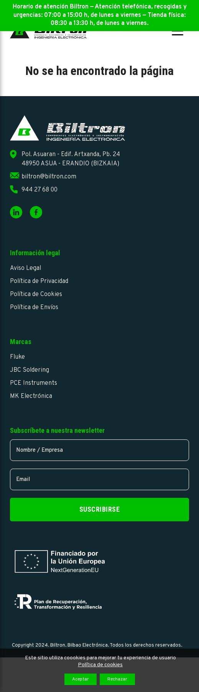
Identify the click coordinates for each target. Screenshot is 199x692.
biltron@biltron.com (48, 177)
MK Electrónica (31, 396)
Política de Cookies (36, 294)
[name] (99, 450)
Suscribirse (99, 509)
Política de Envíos (34, 307)
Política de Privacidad (39, 281)
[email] (99, 479)
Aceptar (80, 679)
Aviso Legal (25, 268)
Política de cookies (100, 665)
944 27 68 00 (39, 190)
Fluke (17, 357)
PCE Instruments (33, 383)
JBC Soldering (29, 370)
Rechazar (117, 679)
